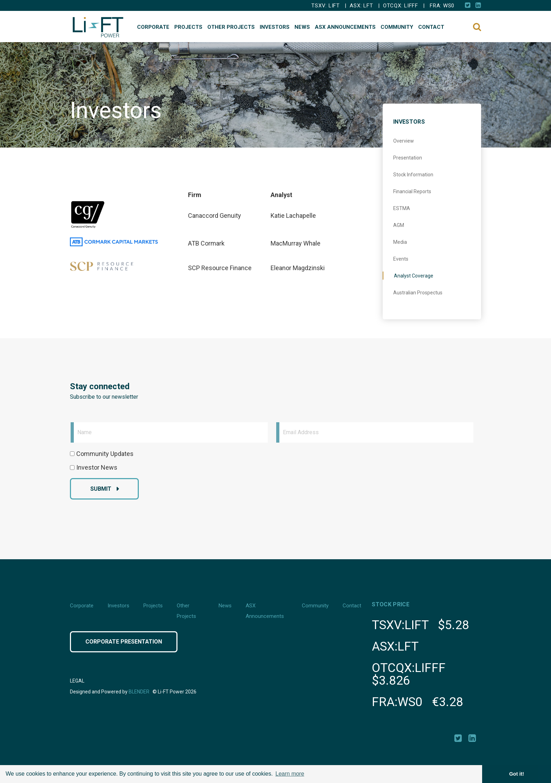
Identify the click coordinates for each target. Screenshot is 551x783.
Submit (100, 488)
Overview (403, 141)
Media (400, 242)
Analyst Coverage (413, 276)
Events (400, 259)
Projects (188, 27)
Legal (77, 681)
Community (397, 27)
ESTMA (401, 208)
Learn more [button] (290, 774)
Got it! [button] (516, 774)
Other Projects (231, 27)
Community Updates (105, 453)
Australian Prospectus (417, 292)
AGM (398, 225)
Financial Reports (412, 191)
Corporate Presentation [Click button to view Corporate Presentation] (123, 641)
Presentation (407, 158)
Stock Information (413, 174)
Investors (275, 27)
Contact (431, 27)
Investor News (96, 467)
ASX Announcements (345, 27)
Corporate (153, 27)
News (302, 27)
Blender (139, 691)
